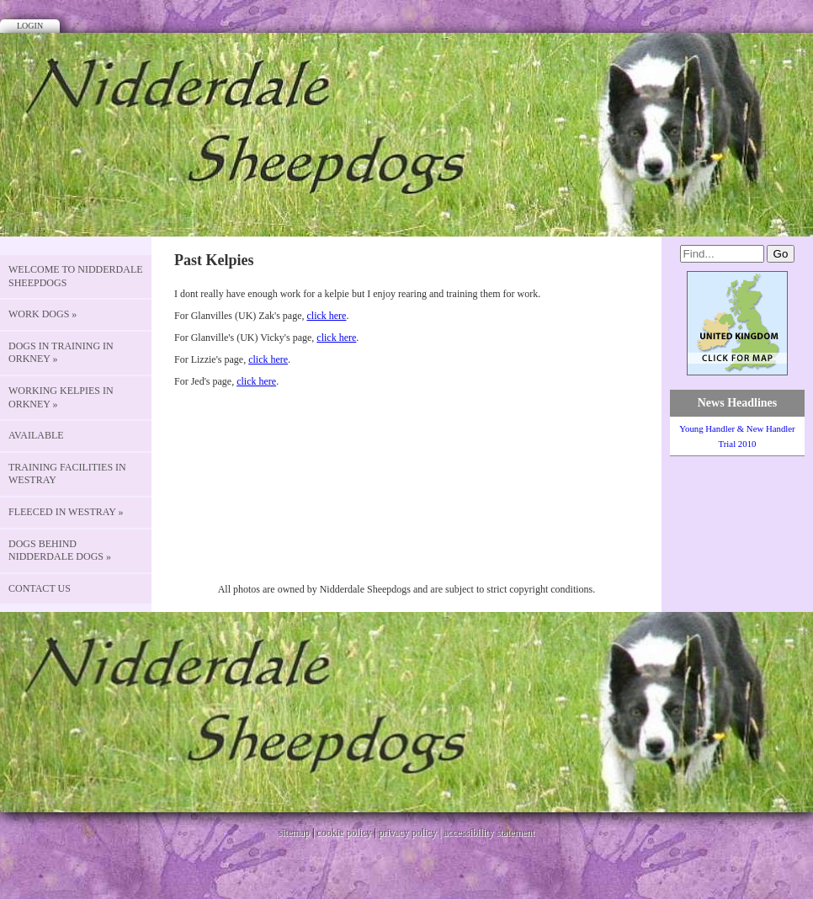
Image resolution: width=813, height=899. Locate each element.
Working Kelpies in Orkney (61, 397)
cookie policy (343, 832)
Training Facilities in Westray (67, 474)
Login (30, 25)
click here (326, 316)
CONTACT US (39, 588)
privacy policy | (411, 832)
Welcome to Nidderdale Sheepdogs (75, 276)
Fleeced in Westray (66, 512)
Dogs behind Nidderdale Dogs (59, 550)
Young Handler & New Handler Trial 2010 (736, 436)
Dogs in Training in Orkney (61, 352)
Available (36, 435)
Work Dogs (42, 314)
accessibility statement (489, 832)
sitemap (294, 832)
